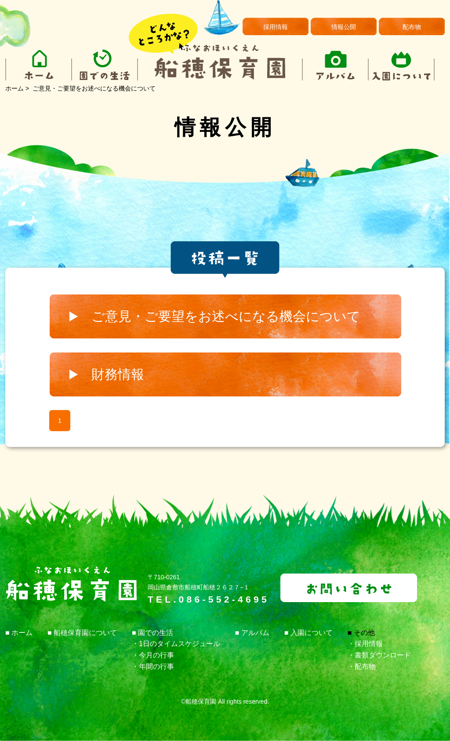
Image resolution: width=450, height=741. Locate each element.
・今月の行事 (153, 655)
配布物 (412, 26)
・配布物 (362, 666)
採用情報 (275, 26)
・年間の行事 (153, 666)
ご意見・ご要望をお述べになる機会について (225, 316)
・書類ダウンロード (379, 655)
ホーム (14, 88)
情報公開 (343, 26)
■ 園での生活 (152, 632)
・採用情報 (365, 643)
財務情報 (117, 374)
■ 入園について (308, 632)
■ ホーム (19, 632)
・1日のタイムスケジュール (176, 643)
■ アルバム (252, 632)
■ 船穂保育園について (82, 632)
